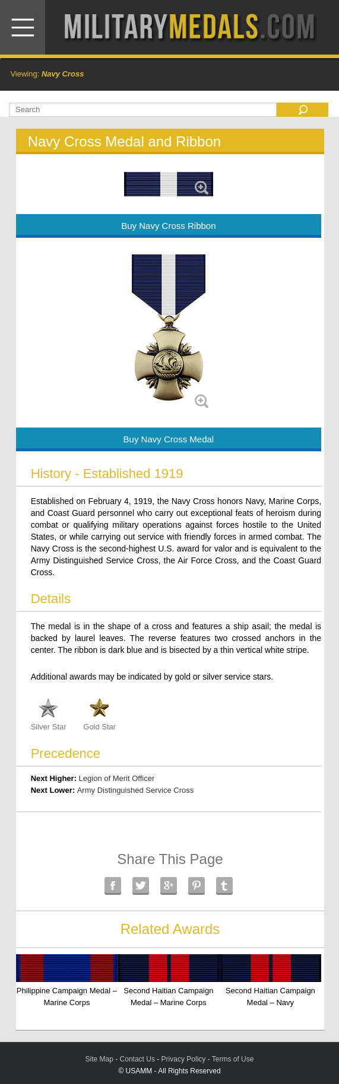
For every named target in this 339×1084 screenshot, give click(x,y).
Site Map (99, 1059)
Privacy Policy (183, 1059)
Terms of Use (233, 1059)
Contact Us (137, 1059)
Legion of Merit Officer (117, 778)
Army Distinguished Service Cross (135, 790)
